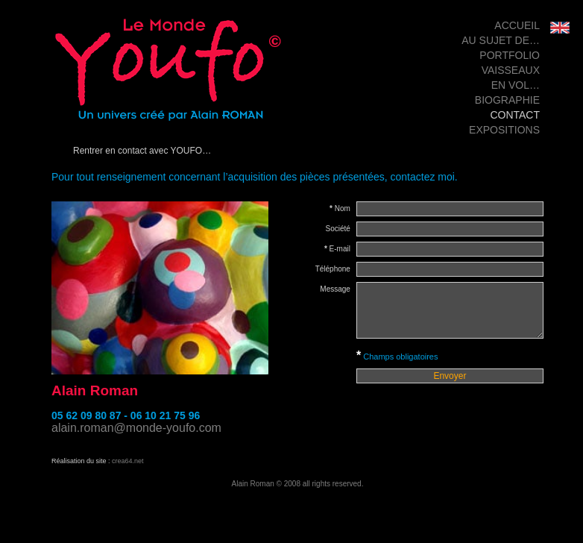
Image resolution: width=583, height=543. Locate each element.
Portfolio (509, 55)
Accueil (517, 25)
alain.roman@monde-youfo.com (136, 427)
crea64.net (128, 461)
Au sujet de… (500, 40)
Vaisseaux (511, 70)
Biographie (507, 100)
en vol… (515, 85)
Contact (515, 115)
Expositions (504, 130)
